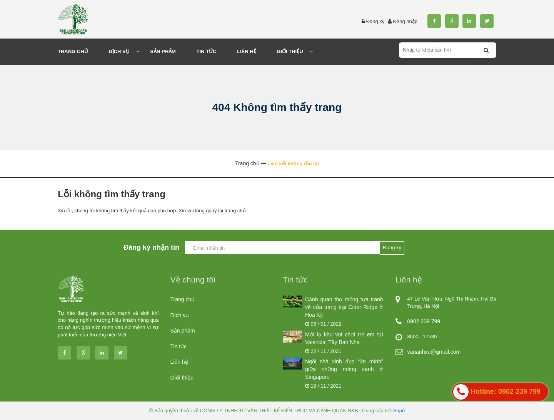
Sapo (399, 410)
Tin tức (178, 346)
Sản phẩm (182, 331)
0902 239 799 (424, 321)
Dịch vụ (179, 315)
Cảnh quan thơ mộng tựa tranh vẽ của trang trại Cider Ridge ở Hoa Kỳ (344, 307)
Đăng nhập (405, 21)
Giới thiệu (182, 378)
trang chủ (235, 210)
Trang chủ (182, 299)
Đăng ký (375, 21)
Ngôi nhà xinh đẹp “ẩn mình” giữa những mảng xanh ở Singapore (344, 369)
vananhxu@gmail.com (434, 352)
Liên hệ (179, 362)
